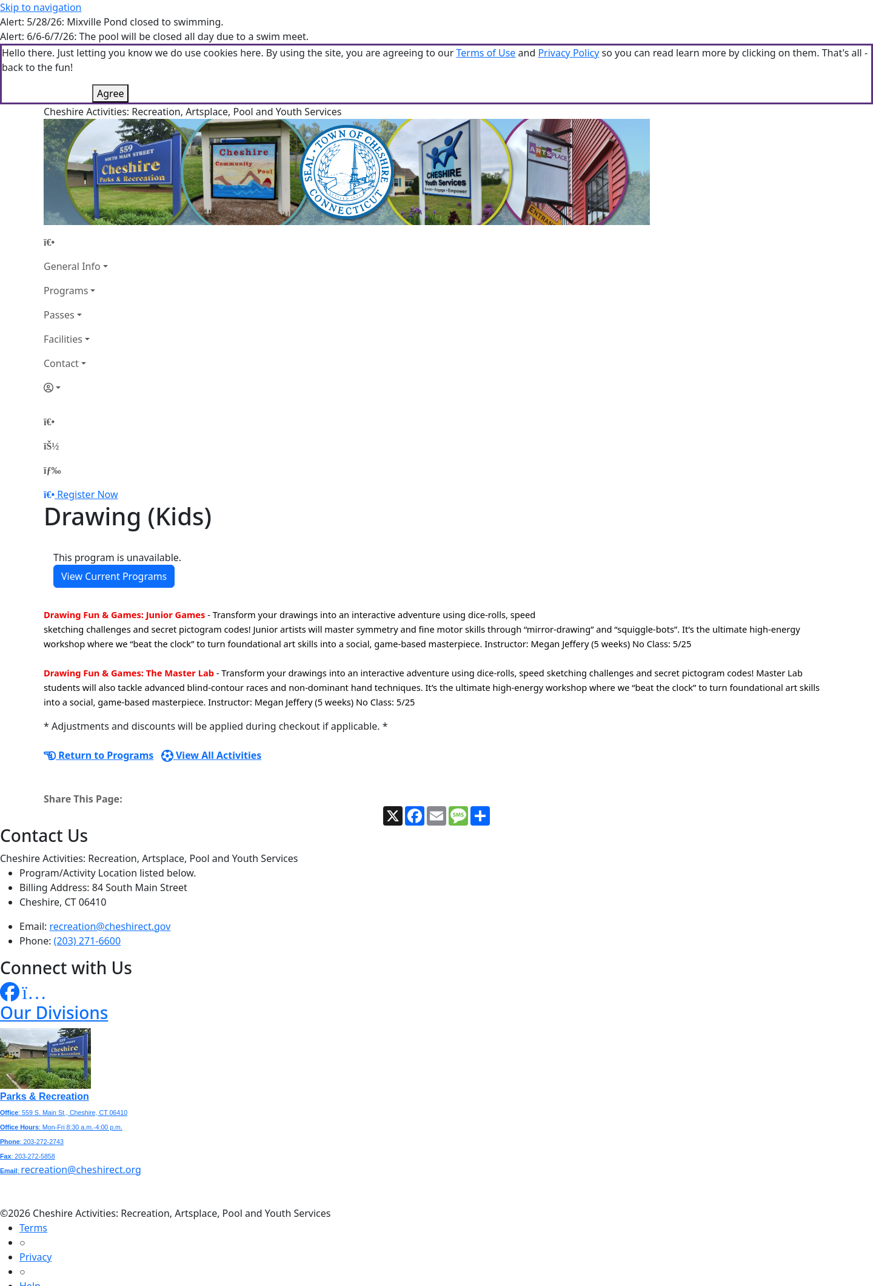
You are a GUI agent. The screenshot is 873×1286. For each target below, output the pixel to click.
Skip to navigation (40, 7)
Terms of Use (485, 52)
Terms (33, 1227)
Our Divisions (54, 1012)
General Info (72, 266)
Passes (59, 315)
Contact (61, 363)
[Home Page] (76, 242)
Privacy (35, 1257)
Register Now (87, 494)
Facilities (63, 339)
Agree (110, 93)
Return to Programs (98, 755)
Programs (66, 290)
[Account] (76, 387)
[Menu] (52, 470)
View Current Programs (114, 576)
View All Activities (211, 755)
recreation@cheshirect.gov (110, 926)
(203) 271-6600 (87, 941)
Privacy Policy (568, 52)
